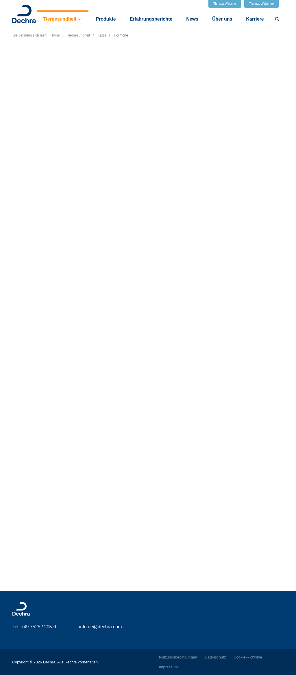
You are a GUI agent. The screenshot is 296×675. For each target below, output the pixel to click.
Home (55, 35)
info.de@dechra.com (100, 626)
